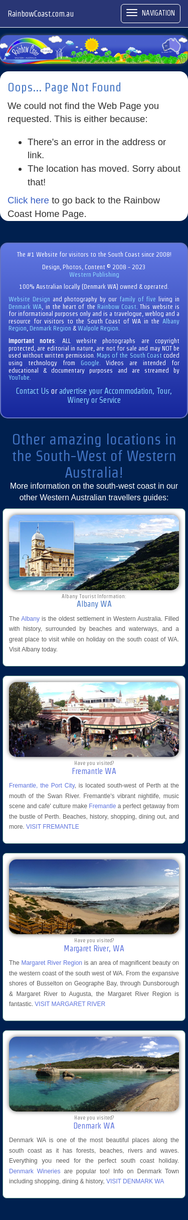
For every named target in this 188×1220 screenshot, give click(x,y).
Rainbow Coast (116, 306)
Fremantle (102, 806)
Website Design (29, 299)
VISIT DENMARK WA (135, 1181)
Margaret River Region (51, 962)
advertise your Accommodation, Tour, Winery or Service (115, 395)
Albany (30, 618)
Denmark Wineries (34, 1171)
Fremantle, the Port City (42, 785)
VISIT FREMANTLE (52, 826)
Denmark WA (25, 306)
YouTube (19, 377)
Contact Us (32, 391)
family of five (138, 299)
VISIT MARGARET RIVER (70, 1004)
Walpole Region (98, 328)
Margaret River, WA (94, 948)
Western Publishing (94, 274)
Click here (28, 200)
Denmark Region (50, 328)
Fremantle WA (94, 771)
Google (90, 363)
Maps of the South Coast (129, 355)
